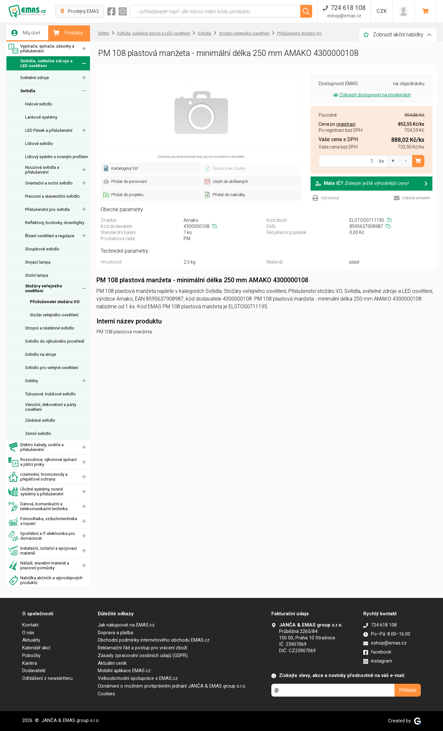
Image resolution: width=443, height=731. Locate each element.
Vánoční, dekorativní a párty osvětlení (50, 407)
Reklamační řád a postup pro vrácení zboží (142, 648)
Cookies (106, 694)
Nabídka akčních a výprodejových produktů (45, 580)
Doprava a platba (115, 633)
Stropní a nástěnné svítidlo (49, 328)
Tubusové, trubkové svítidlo (50, 394)
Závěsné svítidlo (40, 420)
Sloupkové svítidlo (42, 249)
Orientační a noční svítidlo (49, 183)
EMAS (103, 33)
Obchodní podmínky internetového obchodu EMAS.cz (154, 640)
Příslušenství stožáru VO (54, 301)
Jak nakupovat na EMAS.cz (126, 625)
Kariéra (29, 663)
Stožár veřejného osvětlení (54, 314)
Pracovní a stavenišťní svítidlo (52, 196)
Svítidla (27, 90)
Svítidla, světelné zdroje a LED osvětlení (40, 63)
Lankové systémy (41, 117)
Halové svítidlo (38, 104)
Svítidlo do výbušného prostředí (54, 341)
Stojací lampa (37, 262)
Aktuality (31, 640)
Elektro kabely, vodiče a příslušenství (36, 447)
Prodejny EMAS (79, 11)
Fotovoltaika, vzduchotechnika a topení (42, 521)
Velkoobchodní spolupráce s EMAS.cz (138, 678)
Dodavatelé (34, 670)
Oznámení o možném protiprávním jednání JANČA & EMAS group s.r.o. (172, 686)
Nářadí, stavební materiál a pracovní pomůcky (38, 566)
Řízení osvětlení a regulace (49, 235)
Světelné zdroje (34, 77)
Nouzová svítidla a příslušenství (42, 170)
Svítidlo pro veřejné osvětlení (51, 367)
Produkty (68, 33)
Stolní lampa (36, 275)
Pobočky (31, 655)
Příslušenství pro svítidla (47, 209)
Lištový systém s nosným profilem (56, 156)
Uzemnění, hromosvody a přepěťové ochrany (38, 477)
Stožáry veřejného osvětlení (43, 288)
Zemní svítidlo (38, 433)
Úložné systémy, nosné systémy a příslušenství (35, 492)
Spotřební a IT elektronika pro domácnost (41, 536)
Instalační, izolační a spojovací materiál (42, 551)
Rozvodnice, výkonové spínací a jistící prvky (42, 462)
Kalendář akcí (36, 648)
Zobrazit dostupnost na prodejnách (371, 94)
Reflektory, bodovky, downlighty (54, 222)
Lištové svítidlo (39, 143)
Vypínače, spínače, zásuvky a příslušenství (41, 49)
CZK (381, 11)
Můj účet (25, 33)
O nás (28, 633)
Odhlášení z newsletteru (47, 678)
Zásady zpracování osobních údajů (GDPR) (143, 655)
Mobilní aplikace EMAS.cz (124, 670)
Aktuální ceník (112, 663)
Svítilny (31, 380)
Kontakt (30, 625)
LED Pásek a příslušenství (48, 130)
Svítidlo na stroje (40, 354)
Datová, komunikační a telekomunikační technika (38, 506)
